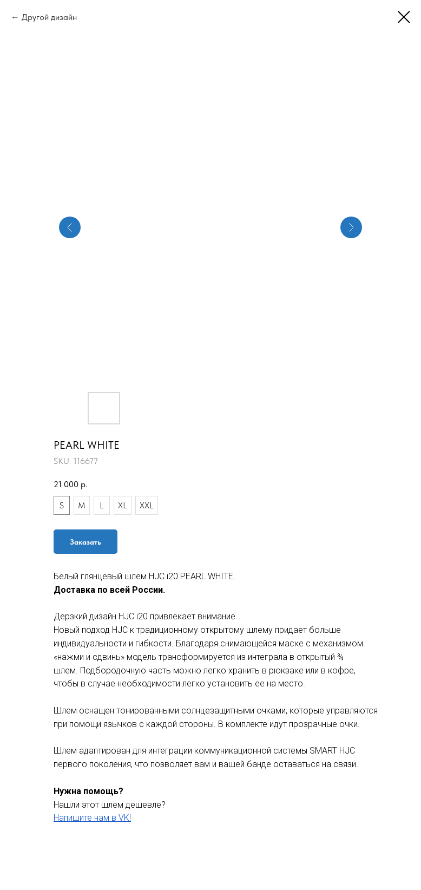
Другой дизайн (49, 17)
